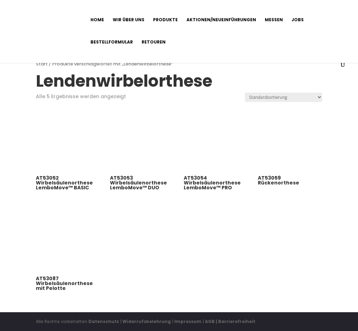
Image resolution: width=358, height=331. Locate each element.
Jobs (298, 20)
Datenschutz (103, 321)
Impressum (187, 321)
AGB (210, 321)
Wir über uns (128, 20)
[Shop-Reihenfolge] (283, 97)
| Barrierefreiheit (235, 321)
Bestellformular (111, 42)
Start (42, 64)
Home (97, 20)
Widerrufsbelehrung (147, 321)
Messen (274, 20)
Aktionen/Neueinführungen (221, 20)
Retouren (154, 42)
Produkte (165, 20)
